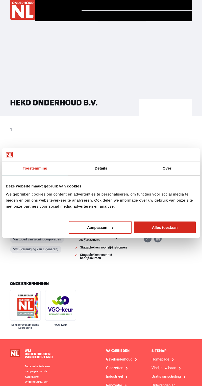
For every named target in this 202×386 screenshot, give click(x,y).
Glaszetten (114, 368)
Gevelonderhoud (119, 359)
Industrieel (114, 376)
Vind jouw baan (168, 5)
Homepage (96, 5)
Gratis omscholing (166, 376)
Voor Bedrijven (169, 16)
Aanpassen (100, 227)
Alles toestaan (165, 227)
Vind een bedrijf (122, 16)
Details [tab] (101, 168)
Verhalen (128, 5)
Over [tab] (167, 168)
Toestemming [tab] (35, 168)
